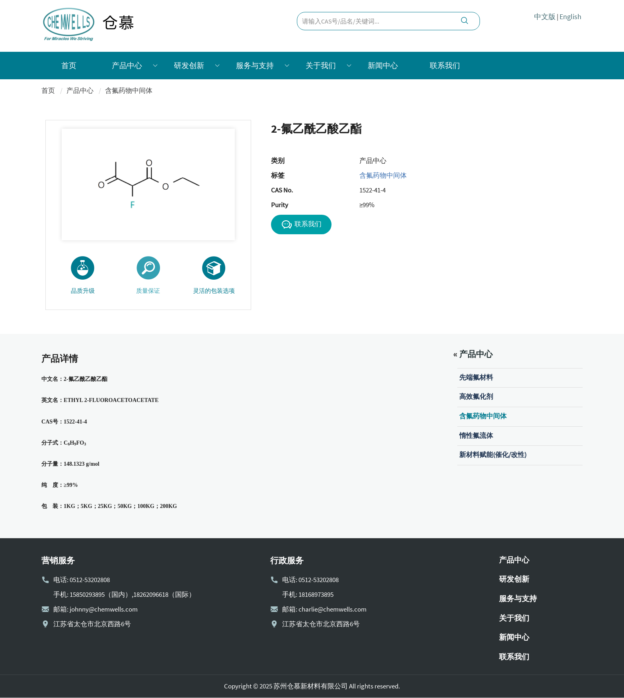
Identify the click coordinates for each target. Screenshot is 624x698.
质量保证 (148, 274)
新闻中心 (383, 65)
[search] (464, 21)
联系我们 (445, 65)
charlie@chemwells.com (332, 609)
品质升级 (82, 274)
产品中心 (127, 65)
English (570, 16)
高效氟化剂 (476, 396)
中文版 (545, 16)
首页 (68, 65)
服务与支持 (255, 65)
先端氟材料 (476, 377)
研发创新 (189, 65)
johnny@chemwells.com (104, 609)
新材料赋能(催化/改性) (492, 454)
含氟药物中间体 (128, 90)
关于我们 (321, 65)
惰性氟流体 (476, 435)
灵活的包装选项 (214, 274)
